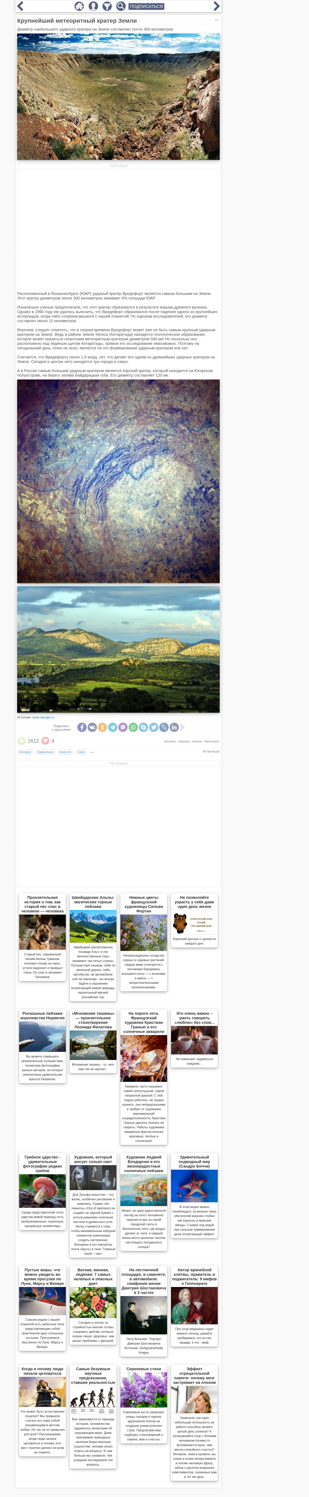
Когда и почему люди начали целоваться (42, 1371)
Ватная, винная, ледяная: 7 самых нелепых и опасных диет (93, 1277)
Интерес (25, 752)
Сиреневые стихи (144, 1369)
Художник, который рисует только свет (93, 1159)
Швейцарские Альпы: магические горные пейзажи (93, 902)
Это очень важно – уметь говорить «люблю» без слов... (194, 1018)
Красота (65, 752)
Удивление (45, 752)
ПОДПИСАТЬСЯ (146, 6)
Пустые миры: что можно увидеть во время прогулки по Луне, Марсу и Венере (42, 1277)
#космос (170, 741)
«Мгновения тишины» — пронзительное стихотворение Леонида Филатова (93, 1020)
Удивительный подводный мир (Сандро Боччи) (194, 1161)
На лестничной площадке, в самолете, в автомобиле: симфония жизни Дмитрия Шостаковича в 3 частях (144, 1281)
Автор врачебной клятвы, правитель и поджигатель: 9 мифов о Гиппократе (194, 1277)
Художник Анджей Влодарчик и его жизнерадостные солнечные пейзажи (143, 1164)
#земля (197, 741)
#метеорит (212, 741)
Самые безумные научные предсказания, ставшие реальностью (93, 1376)
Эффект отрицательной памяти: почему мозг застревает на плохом (194, 1376)
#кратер (184, 741)
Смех (81, 752)
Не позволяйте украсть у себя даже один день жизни (194, 902)
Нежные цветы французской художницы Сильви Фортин (143, 904)
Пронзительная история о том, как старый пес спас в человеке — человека (42, 904)
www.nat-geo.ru (43, 717)
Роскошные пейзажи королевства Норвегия (42, 1015)
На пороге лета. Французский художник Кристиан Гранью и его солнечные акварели (143, 1022)
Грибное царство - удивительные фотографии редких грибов (42, 1164)
